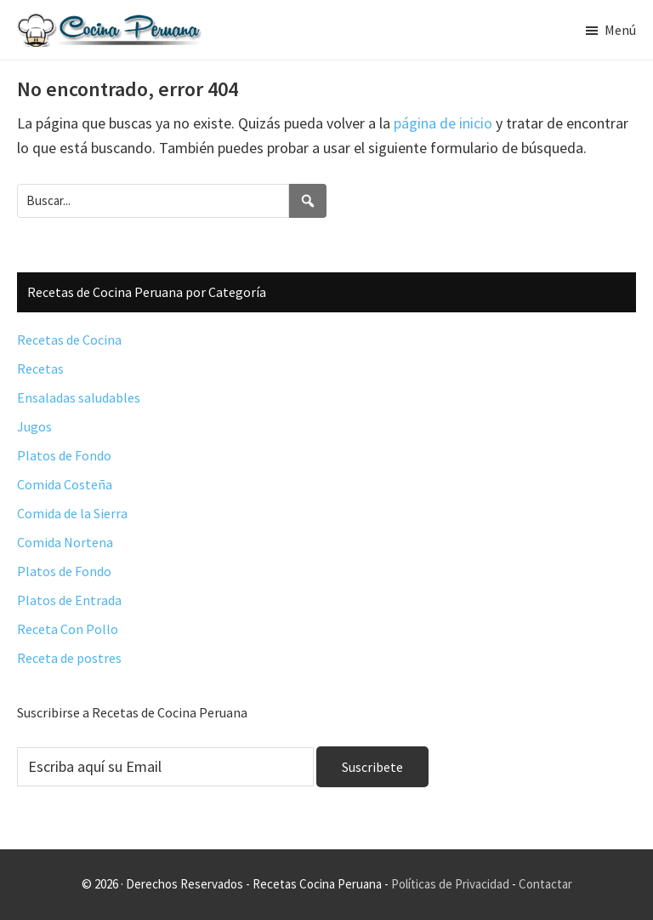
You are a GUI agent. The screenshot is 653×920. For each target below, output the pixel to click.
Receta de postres (69, 657)
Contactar (545, 884)
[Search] (307, 200)
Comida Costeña (64, 484)
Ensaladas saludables (78, 397)
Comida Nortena (65, 542)
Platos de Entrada (69, 600)
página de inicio (443, 123)
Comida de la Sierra (72, 513)
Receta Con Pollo (67, 628)
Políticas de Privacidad (450, 884)
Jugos (34, 426)
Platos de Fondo (64, 455)
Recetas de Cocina (69, 339)
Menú (620, 29)
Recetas (40, 368)
